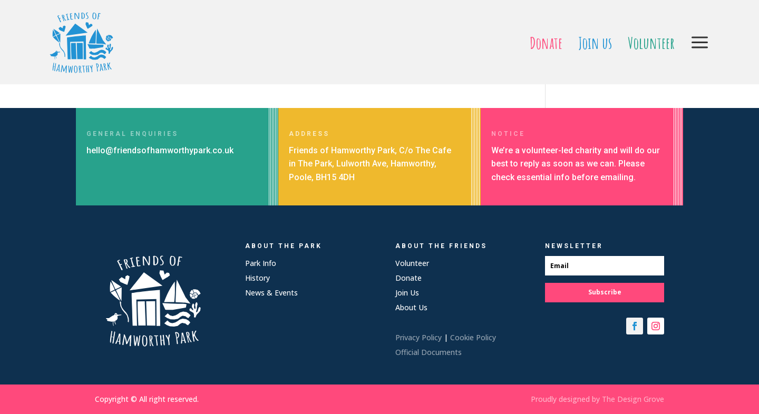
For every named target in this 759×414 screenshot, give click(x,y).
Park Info (260, 263)
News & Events (271, 293)
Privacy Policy (418, 337)
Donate (408, 278)
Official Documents (428, 352)
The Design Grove (633, 399)
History (257, 278)
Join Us (407, 293)
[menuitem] (546, 43)
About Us (411, 307)
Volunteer (412, 263)
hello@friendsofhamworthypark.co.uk (159, 150)
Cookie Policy (473, 337)
